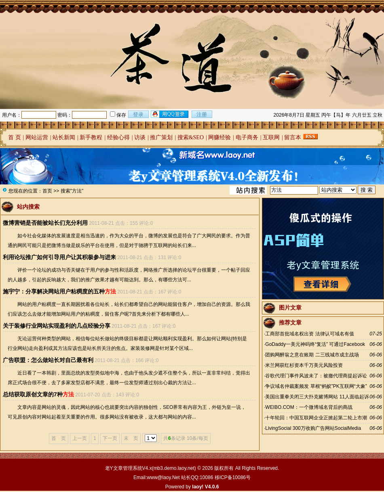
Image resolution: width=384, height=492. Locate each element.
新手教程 (91, 137)
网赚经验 (219, 137)
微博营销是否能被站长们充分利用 (45, 223)
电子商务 (247, 137)
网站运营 (36, 137)
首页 (47, 191)
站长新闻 (64, 137)
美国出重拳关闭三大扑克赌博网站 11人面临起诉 (317, 397)
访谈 (140, 137)
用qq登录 (170, 114)
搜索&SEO (190, 137)
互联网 (271, 137)
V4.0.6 (212, 487)
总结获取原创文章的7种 (38, 394)
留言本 (292, 137)
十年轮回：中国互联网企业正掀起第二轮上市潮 (316, 418)
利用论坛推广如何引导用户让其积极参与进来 (59, 257)
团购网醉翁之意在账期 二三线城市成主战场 (312, 355)
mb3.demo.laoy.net (174, 468)
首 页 (14, 137)
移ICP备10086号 (233, 477)
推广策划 (161, 137)
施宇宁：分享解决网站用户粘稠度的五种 (59, 291)
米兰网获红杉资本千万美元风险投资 (304, 365)
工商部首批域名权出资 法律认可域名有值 (309, 334)
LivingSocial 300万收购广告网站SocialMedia (313, 428)
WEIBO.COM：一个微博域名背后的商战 (308, 407)
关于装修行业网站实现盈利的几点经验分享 (56, 325)
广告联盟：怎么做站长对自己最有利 (48, 360)
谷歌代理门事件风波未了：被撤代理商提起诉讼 (316, 376)
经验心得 (118, 137)
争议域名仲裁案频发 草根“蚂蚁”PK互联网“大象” (316, 386)
